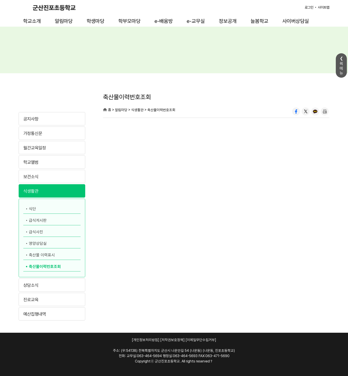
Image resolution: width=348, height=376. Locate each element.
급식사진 (36, 232)
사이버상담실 (295, 21)
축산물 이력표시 (42, 255)
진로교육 (30, 299)
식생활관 (30, 191)
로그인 (309, 7)
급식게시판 (38, 220)
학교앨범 (30, 162)
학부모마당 (129, 21)
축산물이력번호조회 (45, 266)
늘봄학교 (259, 21)
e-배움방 (163, 21)
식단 (32, 208)
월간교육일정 (34, 147)
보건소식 (30, 176)
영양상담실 (38, 243)
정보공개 (228, 21)
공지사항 (30, 119)
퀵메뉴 (341, 68)
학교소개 (32, 21)
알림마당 (64, 21)
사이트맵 (323, 7)
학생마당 (95, 21)
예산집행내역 (34, 314)
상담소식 (30, 285)
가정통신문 (32, 133)
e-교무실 (196, 21)
